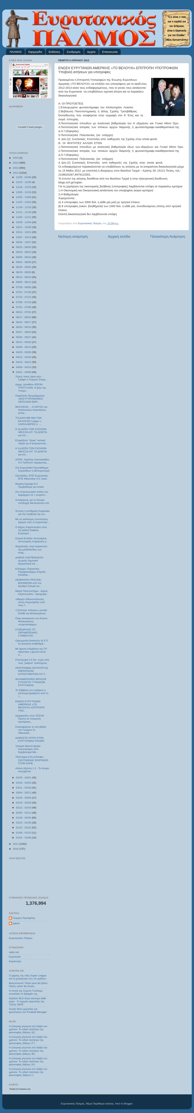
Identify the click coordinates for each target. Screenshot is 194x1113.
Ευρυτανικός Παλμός (21, 938)
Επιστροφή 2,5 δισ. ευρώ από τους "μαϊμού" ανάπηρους (32, 661)
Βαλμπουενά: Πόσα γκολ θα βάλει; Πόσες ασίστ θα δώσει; (28, 985)
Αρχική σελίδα (119, 236)
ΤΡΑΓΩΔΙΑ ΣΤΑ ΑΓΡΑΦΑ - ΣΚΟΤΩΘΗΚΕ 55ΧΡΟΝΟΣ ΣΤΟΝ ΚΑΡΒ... (31, 760)
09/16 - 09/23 (24, 252)
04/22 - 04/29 (24, 357)
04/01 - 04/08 (24, 372)
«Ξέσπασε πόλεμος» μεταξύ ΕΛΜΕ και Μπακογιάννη (31, 612)
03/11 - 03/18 (24, 787)
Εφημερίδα (35, 51)
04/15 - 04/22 (24, 362)
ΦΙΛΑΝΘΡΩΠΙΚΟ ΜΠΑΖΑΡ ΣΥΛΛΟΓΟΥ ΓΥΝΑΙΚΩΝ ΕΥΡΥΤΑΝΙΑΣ (30, 682)
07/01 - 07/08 (24, 307)
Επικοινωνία (109, 51)
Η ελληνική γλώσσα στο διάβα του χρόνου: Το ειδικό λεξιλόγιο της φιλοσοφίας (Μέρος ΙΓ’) (28, 1039)
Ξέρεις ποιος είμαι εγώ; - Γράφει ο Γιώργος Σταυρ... (31, 378)
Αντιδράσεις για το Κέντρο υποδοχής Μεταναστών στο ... (32, 503)
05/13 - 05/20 (24, 342)
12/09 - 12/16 (24, 192)
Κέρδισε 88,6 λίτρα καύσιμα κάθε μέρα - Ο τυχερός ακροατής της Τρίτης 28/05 (27, 1001)
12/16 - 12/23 (24, 187)
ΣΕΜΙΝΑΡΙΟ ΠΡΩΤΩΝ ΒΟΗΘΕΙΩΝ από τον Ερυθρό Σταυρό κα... (28, 582)
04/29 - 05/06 (24, 352)
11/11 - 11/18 (24, 212)
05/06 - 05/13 (24, 347)
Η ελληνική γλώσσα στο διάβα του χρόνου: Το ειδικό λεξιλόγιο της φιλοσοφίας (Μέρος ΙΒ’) (28, 1050)
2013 (16, 167)
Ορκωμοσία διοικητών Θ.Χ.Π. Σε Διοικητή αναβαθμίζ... (31, 642)
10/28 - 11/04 (24, 222)
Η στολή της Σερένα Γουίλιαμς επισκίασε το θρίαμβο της (26, 992)
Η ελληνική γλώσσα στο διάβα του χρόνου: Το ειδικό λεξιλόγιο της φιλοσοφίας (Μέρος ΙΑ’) (28, 1061)
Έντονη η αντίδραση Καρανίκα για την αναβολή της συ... (32, 512)
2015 (16, 157)
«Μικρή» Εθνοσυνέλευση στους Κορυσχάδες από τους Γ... (30, 602)
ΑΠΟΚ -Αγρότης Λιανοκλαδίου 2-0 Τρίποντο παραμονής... (32, 461)
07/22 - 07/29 (24, 292)
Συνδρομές (74, 51)
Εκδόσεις (54, 51)
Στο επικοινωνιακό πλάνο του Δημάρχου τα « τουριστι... (31, 493)
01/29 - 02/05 (24, 817)
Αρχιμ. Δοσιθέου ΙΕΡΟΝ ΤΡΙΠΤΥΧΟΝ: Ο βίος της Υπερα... (30, 387)
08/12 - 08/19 (24, 277)
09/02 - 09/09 (24, 262)
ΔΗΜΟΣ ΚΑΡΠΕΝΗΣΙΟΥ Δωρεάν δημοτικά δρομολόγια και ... (29, 560)
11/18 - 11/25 (24, 207)
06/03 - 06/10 (24, 327)
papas (16, 923)
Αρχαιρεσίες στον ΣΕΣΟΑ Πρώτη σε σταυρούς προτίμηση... (29, 718)
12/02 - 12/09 (24, 197)
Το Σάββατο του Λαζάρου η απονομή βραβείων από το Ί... (31, 693)
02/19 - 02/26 (24, 802)
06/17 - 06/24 (24, 317)
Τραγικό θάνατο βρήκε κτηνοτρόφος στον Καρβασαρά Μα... (28, 749)
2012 (16, 172)
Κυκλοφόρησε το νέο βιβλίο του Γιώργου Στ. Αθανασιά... (30, 729)
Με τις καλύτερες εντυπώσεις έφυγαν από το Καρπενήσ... (32, 521)
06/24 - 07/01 (24, 312)
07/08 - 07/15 (24, 302)
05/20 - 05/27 (24, 337)
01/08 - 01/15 (24, 832)
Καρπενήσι (15, 961)
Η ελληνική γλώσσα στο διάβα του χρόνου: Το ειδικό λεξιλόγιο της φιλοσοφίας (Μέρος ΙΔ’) (28, 1029)
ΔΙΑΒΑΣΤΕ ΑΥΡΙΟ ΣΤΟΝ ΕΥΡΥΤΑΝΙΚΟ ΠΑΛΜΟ (29, 739)
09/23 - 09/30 (24, 247)
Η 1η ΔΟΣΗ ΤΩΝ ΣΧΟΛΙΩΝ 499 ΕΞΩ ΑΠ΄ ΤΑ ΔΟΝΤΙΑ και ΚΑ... (31, 451)
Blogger (128, 1103)
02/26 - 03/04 (24, 797)
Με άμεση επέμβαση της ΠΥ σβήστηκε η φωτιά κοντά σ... (31, 651)
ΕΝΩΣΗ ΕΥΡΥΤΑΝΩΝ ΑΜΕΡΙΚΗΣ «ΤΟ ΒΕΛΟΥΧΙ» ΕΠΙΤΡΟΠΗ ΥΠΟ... (30, 706)
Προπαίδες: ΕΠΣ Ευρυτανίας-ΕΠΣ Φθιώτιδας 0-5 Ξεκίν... (32, 477)
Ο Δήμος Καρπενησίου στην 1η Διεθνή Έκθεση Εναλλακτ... (31, 530)
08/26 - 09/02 (24, 267)
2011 (16, 843)
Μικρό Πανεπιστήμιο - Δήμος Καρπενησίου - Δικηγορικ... (31, 592)
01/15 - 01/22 (24, 827)
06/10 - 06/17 (24, 322)
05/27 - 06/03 (24, 332)
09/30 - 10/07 (24, 242)
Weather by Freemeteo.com (19, 1089)
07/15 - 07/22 (24, 297)
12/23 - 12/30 (24, 182)
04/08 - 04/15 (24, 367)
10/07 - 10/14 (24, 237)
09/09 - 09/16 (24, 257)
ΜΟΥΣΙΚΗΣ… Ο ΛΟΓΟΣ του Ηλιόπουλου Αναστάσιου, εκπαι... (31, 409)
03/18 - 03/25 (24, 782)
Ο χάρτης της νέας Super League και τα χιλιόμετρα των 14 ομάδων (27, 977)
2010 (16, 848)
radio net (14, 952)
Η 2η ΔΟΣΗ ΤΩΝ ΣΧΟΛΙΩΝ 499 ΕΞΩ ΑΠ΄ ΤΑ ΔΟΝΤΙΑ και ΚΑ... (31, 432)
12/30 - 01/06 (24, 177)
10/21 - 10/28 (24, 227)
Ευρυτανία (15, 956)
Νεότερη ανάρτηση (73, 236)
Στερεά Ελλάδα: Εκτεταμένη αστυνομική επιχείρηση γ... (31, 540)
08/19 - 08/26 (24, 272)
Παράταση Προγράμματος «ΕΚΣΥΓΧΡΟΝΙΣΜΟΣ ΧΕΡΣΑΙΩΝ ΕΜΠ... (30, 398)
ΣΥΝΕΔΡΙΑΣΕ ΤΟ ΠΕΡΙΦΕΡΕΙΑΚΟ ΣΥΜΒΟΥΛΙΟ (26, 632)
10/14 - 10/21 (24, 232)
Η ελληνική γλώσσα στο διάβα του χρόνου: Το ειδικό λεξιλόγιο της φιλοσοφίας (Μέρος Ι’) (28, 1072)
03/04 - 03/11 (24, 792)
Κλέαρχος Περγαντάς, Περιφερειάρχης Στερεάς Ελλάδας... (30, 571)
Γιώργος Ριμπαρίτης (24, 918)
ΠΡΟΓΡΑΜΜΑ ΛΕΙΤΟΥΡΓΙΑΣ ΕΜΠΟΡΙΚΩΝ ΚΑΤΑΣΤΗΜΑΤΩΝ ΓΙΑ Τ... (31, 671)
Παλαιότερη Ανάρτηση (167, 236)
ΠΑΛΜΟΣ (16, 51)
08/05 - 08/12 (24, 282)
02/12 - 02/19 (24, 807)
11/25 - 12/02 (24, 202)
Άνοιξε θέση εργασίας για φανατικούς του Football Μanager (28, 1010)
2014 (16, 162)
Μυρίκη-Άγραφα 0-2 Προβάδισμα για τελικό (29, 485)
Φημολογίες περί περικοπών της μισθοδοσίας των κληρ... (31, 549)
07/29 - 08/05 (24, 287)
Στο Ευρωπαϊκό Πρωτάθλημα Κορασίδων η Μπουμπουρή (32, 469)
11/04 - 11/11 (24, 217)
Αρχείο (91, 51)
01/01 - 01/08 (24, 837)
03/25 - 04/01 (24, 777)
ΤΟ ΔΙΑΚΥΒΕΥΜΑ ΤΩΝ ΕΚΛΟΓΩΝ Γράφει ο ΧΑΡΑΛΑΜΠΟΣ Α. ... (28, 420)
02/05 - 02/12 (24, 812)
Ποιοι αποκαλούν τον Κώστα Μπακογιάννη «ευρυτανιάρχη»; (31, 621)
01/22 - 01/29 (24, 822)
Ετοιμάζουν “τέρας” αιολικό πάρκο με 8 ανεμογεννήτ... (31, 442)
